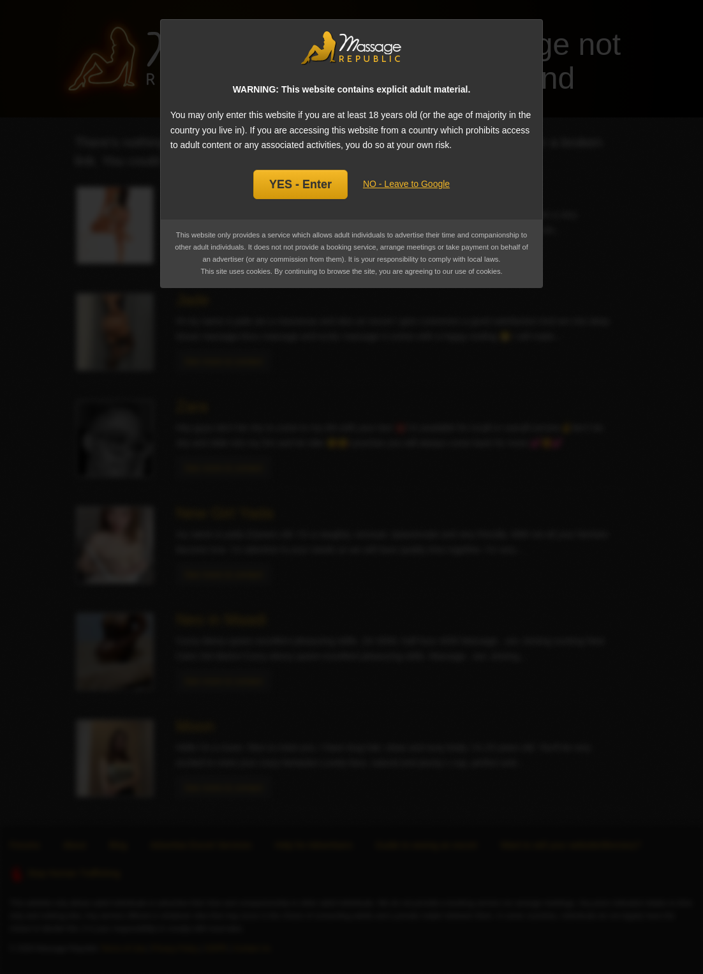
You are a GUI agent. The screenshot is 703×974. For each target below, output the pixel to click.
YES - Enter (300, 184)
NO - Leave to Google (406, 184)
